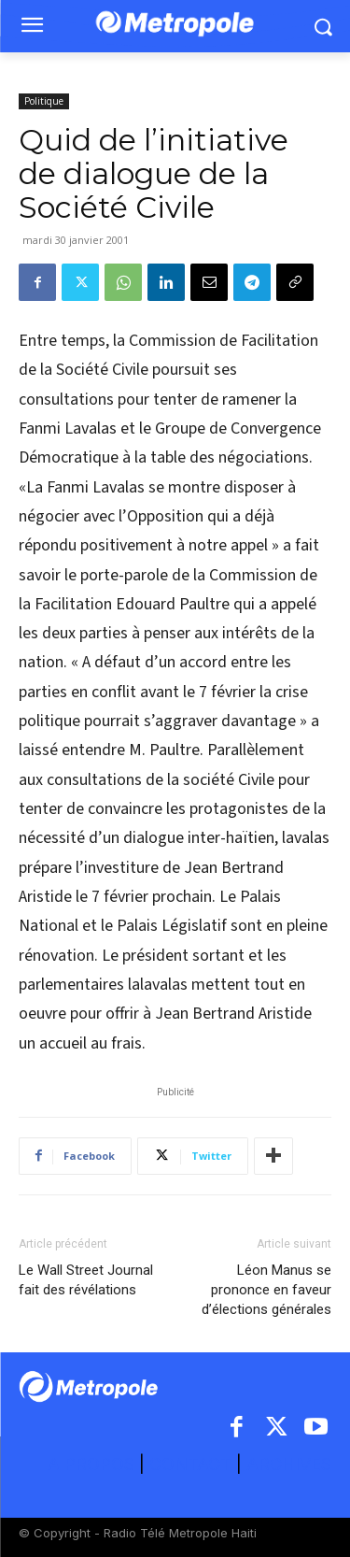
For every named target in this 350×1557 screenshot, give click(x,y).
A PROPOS (93, 1464)
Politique (43, 100)
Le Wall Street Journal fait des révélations (86, 1280)
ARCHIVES (288, 1464)
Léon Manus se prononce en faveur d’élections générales (266, 1290)
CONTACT (190, 1464)
